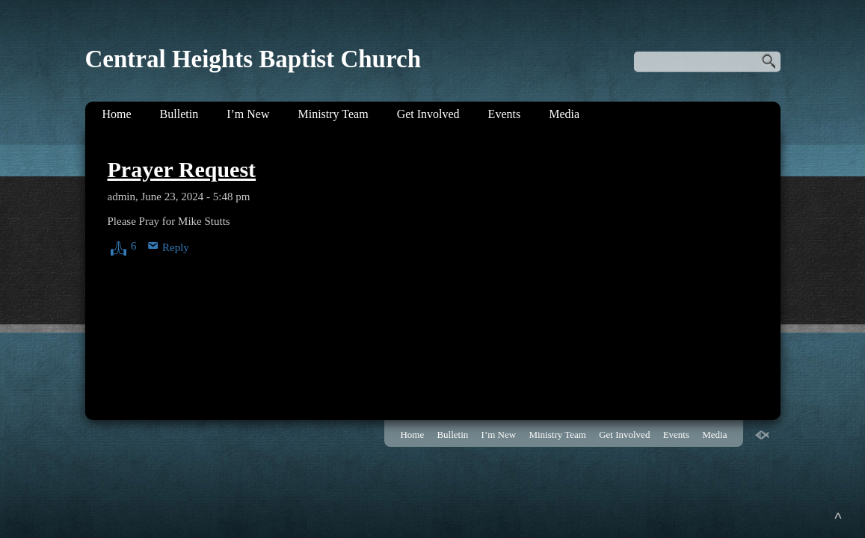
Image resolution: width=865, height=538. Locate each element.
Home (117, 114)
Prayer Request (182, 169)
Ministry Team (333, 114)
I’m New (248, 114)
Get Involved (428, 114)
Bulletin (179, 114)
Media (564, 114)
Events (504, 114)
